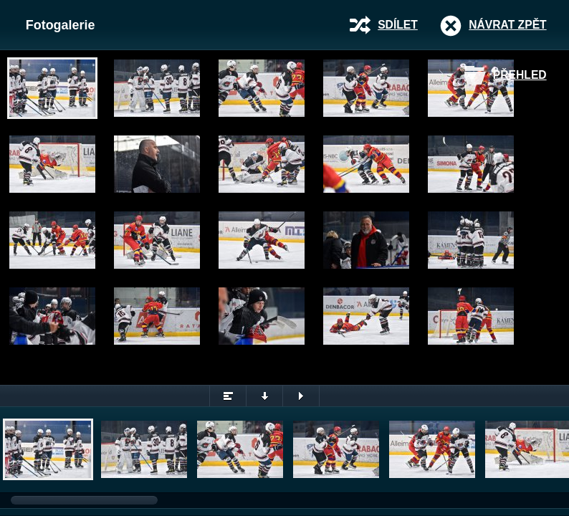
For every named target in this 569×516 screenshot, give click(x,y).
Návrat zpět (507, 25)
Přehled (520, 75)
